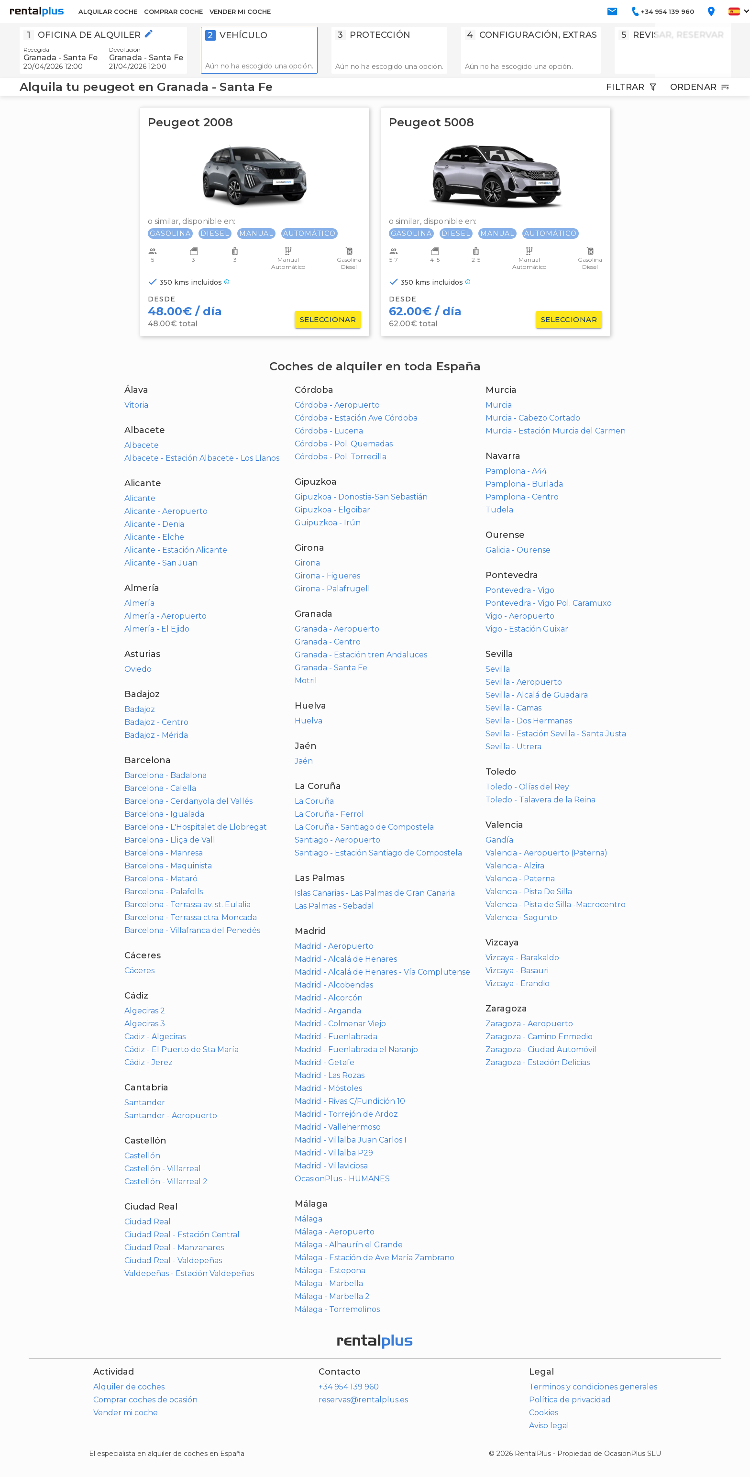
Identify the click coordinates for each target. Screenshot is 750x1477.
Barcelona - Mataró (161, 878)
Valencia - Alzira (514, 865)
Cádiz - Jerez (148, 1062)
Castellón (142, 1155)
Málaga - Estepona (330, 1270)
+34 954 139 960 (349, 1386)
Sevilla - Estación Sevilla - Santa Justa (555, 733)
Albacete (141, 445)
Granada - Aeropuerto (337, 628)
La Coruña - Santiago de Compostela (364, 827)
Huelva (308, 720)
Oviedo (138, 669)
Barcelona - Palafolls (163, 891)
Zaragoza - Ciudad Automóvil (540, 1049)
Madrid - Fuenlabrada (336, 1036)
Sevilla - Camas (513, 707)
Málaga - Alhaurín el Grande (349, 1244)
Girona (307, 562)
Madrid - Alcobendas (334, 984)
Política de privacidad (570, 1399)
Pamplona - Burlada (524, 484)
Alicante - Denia (154, 524)
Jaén (304, 761)
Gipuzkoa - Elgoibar (332, 509)
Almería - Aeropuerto (165, 616)
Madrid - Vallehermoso (338, 1127)
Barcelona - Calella (160, 788)
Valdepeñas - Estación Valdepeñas (189, 1273)
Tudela (499, 509)
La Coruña (314, 801)
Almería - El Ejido (156, 628)
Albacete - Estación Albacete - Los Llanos (201, 458)
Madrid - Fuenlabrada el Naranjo (356, 1049)
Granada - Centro (328, 641)
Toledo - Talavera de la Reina (540, 799)
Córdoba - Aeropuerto (337, 405)
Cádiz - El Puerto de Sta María (181, 1049)
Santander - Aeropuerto (170, 1115)
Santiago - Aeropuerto (337, 839)
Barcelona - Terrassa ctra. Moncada (190, 917)
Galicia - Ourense (518, 550)
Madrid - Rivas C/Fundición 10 (350, 1101)
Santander (144, 1102)
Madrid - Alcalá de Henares (346, 959)
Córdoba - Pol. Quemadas (344, 443)
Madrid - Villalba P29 (334, 1152)
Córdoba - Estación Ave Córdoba (356, 417)
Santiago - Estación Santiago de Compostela (378, 852)
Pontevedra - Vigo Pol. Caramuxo (548, 603)
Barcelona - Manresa (163, 852)
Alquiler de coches (129, 1386)
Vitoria (136, 405)
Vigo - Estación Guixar (526, 628)
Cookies (543, 1412)
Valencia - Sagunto (521, 917)
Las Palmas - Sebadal (334, 906)
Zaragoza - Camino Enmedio (539, 1036)
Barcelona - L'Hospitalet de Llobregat (195, 827)
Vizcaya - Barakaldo (522, 957)
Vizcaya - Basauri (517, 970)
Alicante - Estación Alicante (175, 550)
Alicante (139, 498)
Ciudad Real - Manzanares (174, 1247)
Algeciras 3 (144, 1023)
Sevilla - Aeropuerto (523, 682)
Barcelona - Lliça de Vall (169, 839)
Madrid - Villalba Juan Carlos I (351, 1139)
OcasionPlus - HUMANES (342, 1178)
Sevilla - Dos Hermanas (528, 720)
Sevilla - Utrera (513, 746)
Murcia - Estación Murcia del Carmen (555, 430)
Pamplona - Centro (522, 496)
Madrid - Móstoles (328, 1088)
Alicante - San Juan (161, 562)
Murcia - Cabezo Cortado (532, 417)
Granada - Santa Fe (331, 667)
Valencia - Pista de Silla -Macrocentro (555, 904)
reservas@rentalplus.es (363, 1399)
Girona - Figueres (327, 575)
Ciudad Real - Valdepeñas (173, 1260)
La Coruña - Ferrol (329, 814)
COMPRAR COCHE (173, 11)
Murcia (498, 405)
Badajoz (139, 709)
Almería (139, 603)
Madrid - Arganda (328, 1010)
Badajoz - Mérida (156, 735)
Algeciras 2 (144, 1010)
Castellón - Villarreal (162, 1168)
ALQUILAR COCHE (107, 11)
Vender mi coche (125, 1412)
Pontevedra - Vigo (519, 590)
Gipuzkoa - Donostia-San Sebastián (361, 496)
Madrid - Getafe (324, 1062)
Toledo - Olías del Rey (527, 786)
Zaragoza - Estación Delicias (537, 1062)
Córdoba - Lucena (329, 430)
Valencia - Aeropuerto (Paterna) (546, 852)
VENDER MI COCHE (240, 11)
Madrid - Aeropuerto (334, 946)
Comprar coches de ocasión (145, 1399)
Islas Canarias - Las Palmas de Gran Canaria (375, 893)
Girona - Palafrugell (332, 588)
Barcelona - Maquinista (168, 865)
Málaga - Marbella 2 (332, 1296)
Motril (306, 680)
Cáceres (139, 970)
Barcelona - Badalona (165, 775)
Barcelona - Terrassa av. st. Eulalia (187, 904)
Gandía (499, 839)
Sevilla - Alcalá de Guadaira (536, 695)
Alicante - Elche (154, 537)
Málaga (308, 1218)
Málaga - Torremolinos (337, 1309)
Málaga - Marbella (329, 1283)
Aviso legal (549, 1425)
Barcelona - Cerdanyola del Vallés (188, 801)
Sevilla (497, 669)
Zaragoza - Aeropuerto (529, 1023)
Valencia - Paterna (520, 878)
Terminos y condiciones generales (593, 1386)
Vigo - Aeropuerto (519, 616)
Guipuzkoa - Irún (328, 522)
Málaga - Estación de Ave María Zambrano (374, 1257)
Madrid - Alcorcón (329, 997)
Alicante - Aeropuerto (166, 511)
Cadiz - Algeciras (155, 1036)
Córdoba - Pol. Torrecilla (340, 456)
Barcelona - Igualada (164, 814)
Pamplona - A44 (516, 471)
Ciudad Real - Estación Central (182, 1234)
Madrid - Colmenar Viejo (340, 1023)
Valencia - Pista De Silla (528, 891)
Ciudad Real (147, 1221)
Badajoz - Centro (156, 722)
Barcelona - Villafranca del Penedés (192, 930)
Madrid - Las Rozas (329, 1075)
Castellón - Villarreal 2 (166, 1181)
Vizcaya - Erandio (517, 983)
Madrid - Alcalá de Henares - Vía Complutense (382, 972)
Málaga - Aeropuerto (335, 1231)
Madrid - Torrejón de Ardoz (346, 1114)
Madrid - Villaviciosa (331, 1165)
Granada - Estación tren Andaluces (361, 654)
